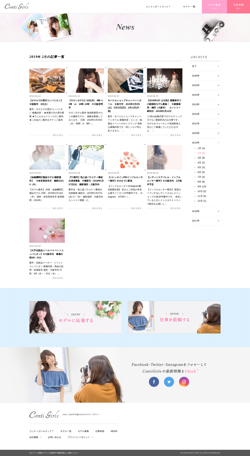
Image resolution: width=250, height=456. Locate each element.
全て (194, 66)
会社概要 (33, 437)
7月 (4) (201, 176)
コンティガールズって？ (41, 431)
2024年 (196, 94)
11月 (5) (202, 196)
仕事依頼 (99, 431)
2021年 (196, 123)
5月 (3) (201, 167)
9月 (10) (202, 186)
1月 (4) (201, 148)
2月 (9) (201, 153)
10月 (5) (202, 191)
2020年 (196, 133)
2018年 (196, 211)
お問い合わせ (54, 437)
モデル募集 (83, 431)
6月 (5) (201, 172)
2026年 (196, 75)
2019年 (196, 142)
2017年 (196, 220)
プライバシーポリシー (79, 437)
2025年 (196, 85)
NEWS (114, 431)
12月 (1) (202, 200)
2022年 (196, 114)
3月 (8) (201, 157)
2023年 (196, 104)
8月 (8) (201, 181)
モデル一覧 (65, 431)
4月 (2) (201, 162)
